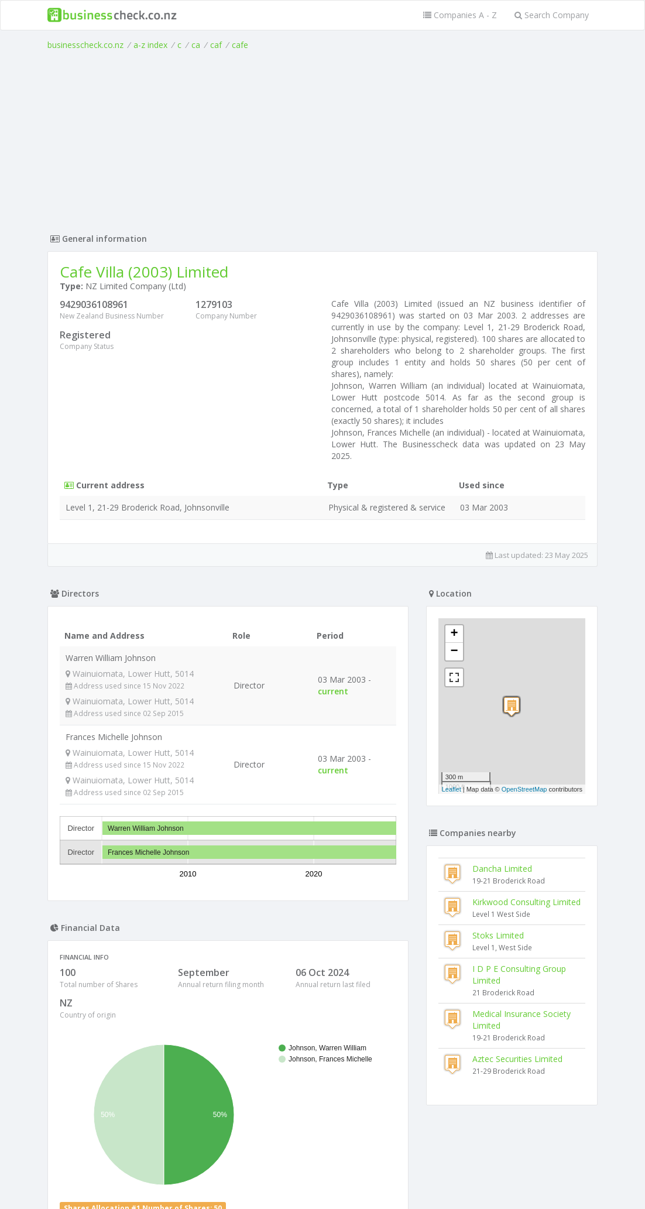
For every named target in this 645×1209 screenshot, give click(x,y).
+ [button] (454, 634)
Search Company (551, 14)
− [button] (454, 651)
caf (216, 44)
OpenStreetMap (524, 789)
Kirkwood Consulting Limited (526, 901)
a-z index (150, 44)
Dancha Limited (502, 868)
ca (195, 44)
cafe (240, 44)
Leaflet (451, 789)
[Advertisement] (322, 139)
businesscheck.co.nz (85, 44)
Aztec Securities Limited (517, 1058)
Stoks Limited (498, 935)
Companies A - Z (460, 14)
